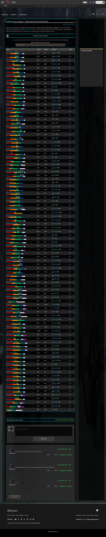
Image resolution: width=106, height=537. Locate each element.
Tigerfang (8, 304)
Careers (84, 515)
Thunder (56, 71)
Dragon (56, 208)
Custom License (36, 523)
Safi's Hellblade (10, 352)
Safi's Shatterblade (11, 379)
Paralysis (56, 212)
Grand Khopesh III (11, 149)
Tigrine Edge (9, 160)
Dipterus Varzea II (11, 196)
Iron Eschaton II (10, 56)
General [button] (43, 6)
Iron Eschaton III (10, 59)
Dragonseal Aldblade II (12, 263)
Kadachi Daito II (10, 223)
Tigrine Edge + (10, 164)
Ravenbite (9, 307)
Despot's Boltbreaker (11, 322)
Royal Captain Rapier (11, 390)
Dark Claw (9, 401)
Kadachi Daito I (10, 219)
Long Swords (23, 14)
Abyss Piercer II (10, 249)
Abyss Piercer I (10, 245)
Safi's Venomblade (11, 383)
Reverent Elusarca (11, 156)
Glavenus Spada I (11, 118)
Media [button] (75, 6)
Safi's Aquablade (10, 356)
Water (55, 52)
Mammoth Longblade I (12, 200)
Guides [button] (69, 6)
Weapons (13, 14)
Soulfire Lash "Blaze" (11, 296)
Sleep (55, 94)
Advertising (78, 515)
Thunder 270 (56, 394)
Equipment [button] (57, 6)
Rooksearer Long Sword (12, 171)
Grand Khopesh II (11, 145)
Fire (55, 111)
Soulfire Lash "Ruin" (11, 293)
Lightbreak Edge (12, 397)
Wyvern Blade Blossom (12, 126)
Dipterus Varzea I (10, 192)
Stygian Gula (9, 338)
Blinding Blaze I (10, 78)
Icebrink (8, 153)
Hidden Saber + (10, 104)
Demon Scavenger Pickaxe (13, 349)
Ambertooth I (9, 86)
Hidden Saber (10, 100)
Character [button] (50, 6)
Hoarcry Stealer (10, 238)
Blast (55, 160)
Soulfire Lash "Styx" (11, 289)
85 (97, 14)
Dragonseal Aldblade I (12, 260)
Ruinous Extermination (12, 319)
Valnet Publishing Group (93, 519)
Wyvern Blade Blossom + (12, 130)
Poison (55, 64)
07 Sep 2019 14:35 (62, 480)
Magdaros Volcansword (12, 271)
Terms (88, 515)
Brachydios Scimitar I (11, 252)
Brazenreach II (10, 115)
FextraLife (78, 519)
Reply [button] (69, 455)
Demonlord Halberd (11, 394)
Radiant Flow (9, 267)
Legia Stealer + (10, 234)
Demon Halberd (11, 326)
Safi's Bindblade (10, 371)
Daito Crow (9, 63)
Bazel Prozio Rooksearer (12, 174)
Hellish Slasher (10, 300)
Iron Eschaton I (10, 52)
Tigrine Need (9, 167)
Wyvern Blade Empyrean (12, 137)
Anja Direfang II (10, 182)
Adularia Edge (10, 409)
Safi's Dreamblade (11, 375)
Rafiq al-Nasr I (10, 93)
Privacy (92, 515)
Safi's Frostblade (10, 364)
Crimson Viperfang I (11, 227)
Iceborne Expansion (26, 29)
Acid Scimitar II (10, 215)
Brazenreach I (10, 111)
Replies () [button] (63, 455)
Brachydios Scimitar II (12, 256)
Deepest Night (10, 107)
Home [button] (38, 6)
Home (8, 515)
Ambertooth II (9, 90)
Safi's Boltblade (10, 360)
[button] (85, 2)
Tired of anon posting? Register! (64, 419)
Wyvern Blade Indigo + (12, 134)
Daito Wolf (9, 67)
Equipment (5, 14)
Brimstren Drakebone (11, 334)
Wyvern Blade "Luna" (11, 315)
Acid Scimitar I (10, 212)
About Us (22, 515)
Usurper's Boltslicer (11, 71)
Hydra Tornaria (10, 275)
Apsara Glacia (10, 241)
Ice (54, 86)
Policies (96, 515)
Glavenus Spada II (11, 122)
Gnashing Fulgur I (11, 185)
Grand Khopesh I (10, 141)
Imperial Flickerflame (11, 282)
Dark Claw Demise (11, 405)
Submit (43, 438)
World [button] (64, 6)
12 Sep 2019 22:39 (62, 449)
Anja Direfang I (10, 178)
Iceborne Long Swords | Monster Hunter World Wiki (27, 21)
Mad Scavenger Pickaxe (12, 345)
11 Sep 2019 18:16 (62, 464)
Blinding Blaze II (10, 82)
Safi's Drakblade (10, 367)
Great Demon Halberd (12, 330)
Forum (17, 515)
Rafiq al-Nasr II (10, 97)
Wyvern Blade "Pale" (11, 311)
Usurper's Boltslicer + (11, 75)
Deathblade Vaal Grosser (12, 208)
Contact (26, 515)
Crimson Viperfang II (11, 231)
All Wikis (13, 515)
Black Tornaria (10, 278)
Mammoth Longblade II (12, 204)
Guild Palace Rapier (11, 386)
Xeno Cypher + (10, 341)
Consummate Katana (11, 285)
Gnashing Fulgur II (11, 189)
